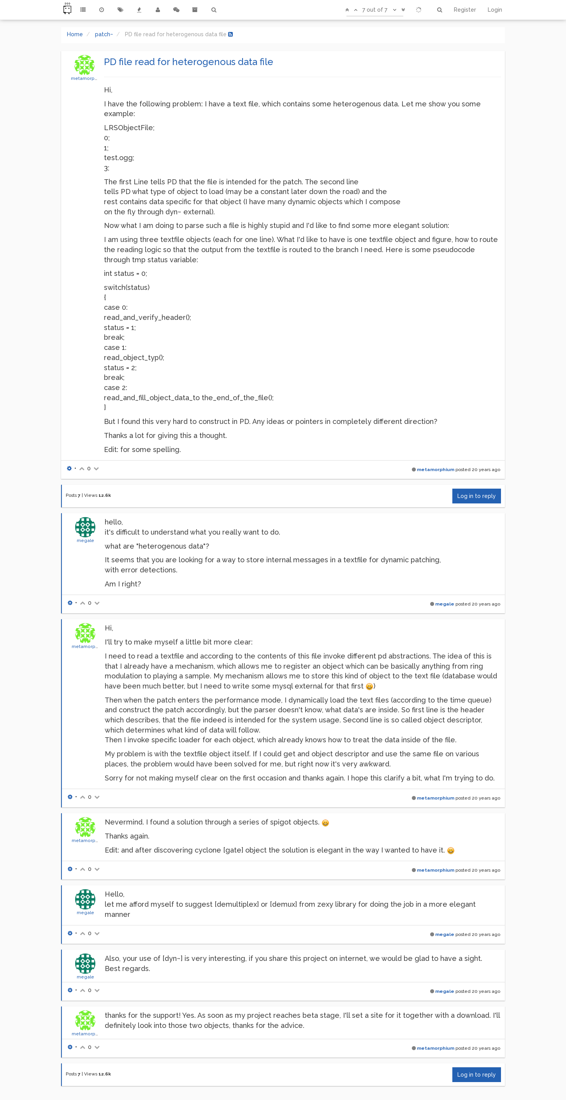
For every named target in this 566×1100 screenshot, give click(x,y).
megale (85, 540)
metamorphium (88, 78)
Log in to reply (476, 496)
